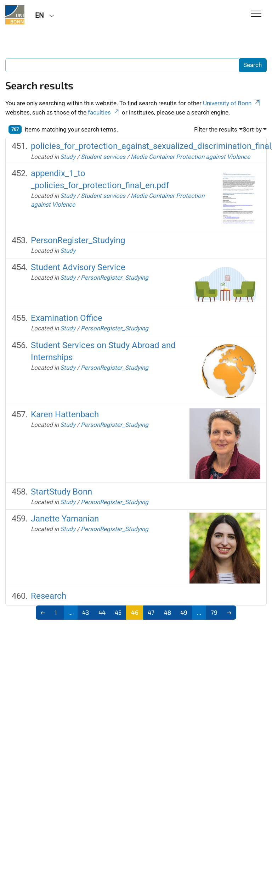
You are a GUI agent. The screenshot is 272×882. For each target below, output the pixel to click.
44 (102, 612)
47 (151, 612)
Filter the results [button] (215, 129)
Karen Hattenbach (65, 414)
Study (67, 156)
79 (214, 612)
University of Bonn (232, 103)
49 (183, 612)
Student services (104, 156)
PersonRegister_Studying (78, 240)
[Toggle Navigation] (256, 14)
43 (85, 612)
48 (167, 612)
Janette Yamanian (65, 519)
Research (48, 596)
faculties (104, 112)
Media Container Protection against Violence (190, 156)
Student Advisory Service (78, 267)
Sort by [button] (252, 129)
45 (118, 612)
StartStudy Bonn (61, 492)
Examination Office (66, 318)
